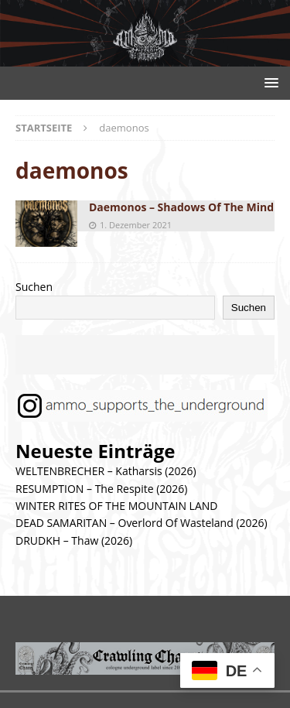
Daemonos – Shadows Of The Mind (181, 207)
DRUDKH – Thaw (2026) (73, 540)
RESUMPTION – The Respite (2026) (101, 488)
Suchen (34, 286)
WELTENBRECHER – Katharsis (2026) (105, 470)
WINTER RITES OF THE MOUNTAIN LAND (116, 505)
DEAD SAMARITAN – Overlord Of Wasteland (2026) (141, 522)
